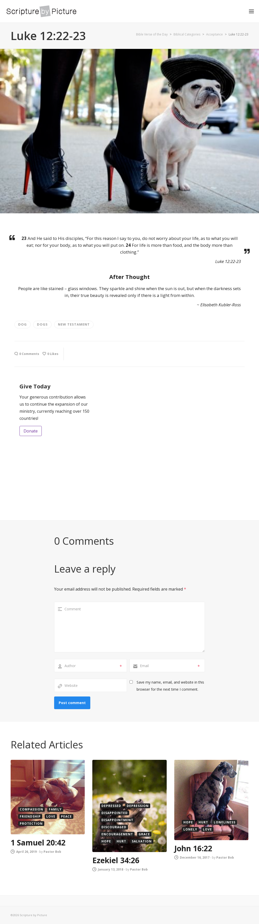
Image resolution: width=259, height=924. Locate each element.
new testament (74, 324)
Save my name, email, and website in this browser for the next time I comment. (170, 686)
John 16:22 (193, 848)
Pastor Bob (52, 852)
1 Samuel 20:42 (38, 842)
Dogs (42, 324)
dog (22, 324)
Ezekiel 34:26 (115, 860)
